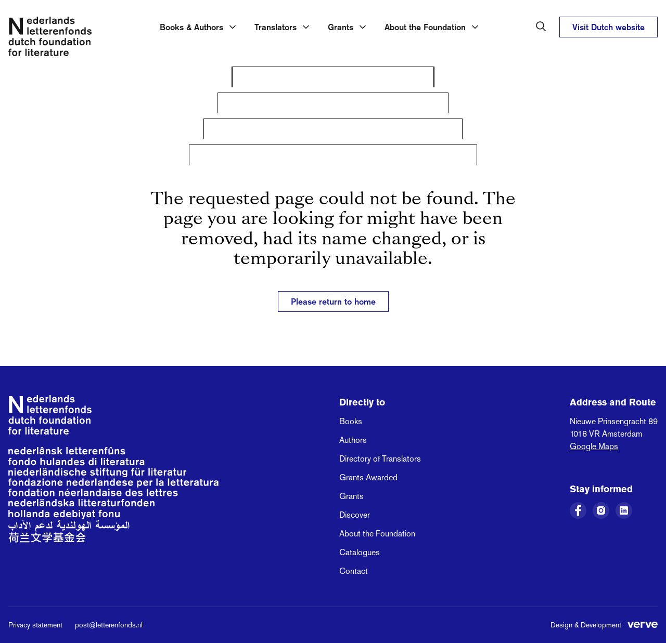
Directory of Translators (380, 458)
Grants (351, 496)
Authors (353, 440)
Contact (353, 571)
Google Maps (594, 446)
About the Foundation (377, 533)
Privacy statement (35, 624)
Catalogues (359, 552)
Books (350, 421)
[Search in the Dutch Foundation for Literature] (541, 26)
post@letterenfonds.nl (109, 624)
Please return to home (333, 301)
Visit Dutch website (608, 27)
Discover (354, 514)
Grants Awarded (368, 477)
